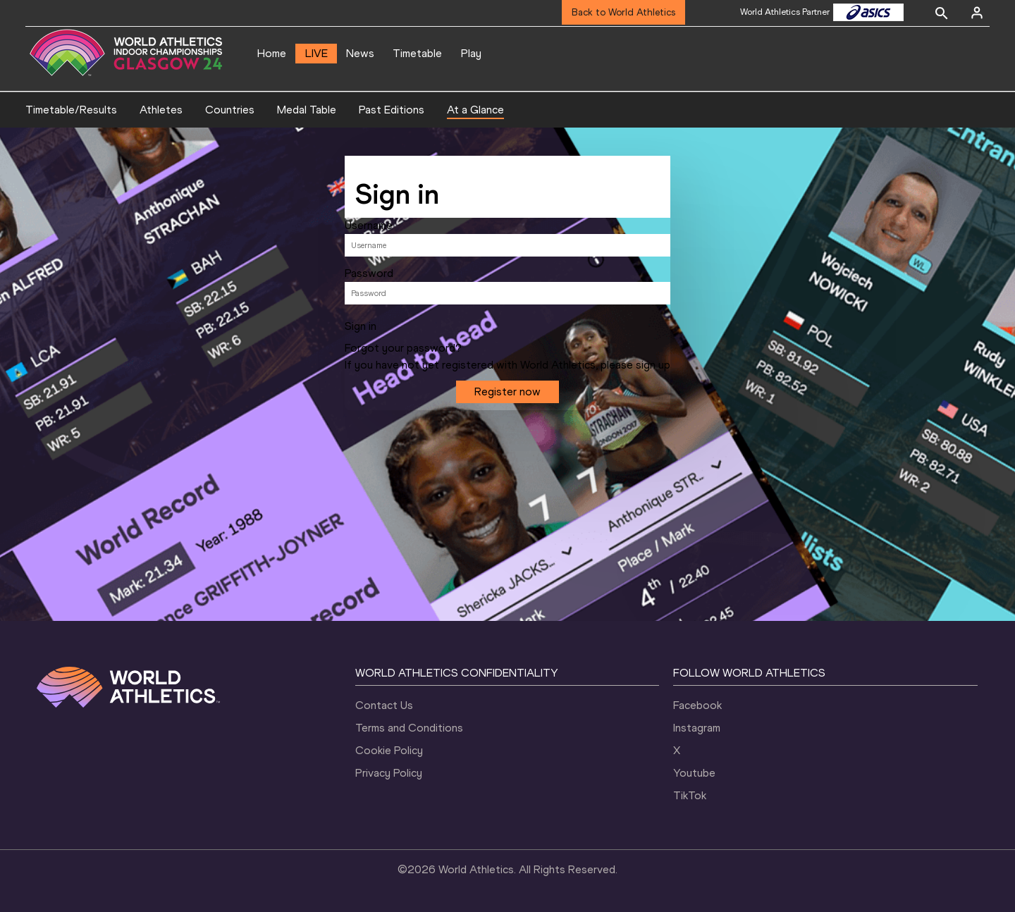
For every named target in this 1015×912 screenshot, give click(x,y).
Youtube (694, 772)
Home (271, 53)
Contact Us (384, 705)
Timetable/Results (71, 109)
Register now (507, 391)
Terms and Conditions (409, 727)
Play (471, 53)
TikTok (689, 795)
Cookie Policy (389, 750)
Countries (229, 109)
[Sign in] (977, 13)
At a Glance (475, 109)
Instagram (696, 727)
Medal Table (306, 109)
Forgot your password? (403, 348)
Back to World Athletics (623, 12)
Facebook (697, 705)
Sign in (360, 326)
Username (369, 225)
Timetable (417, 53)
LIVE (316, 53)
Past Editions (391, 109)
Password (369, 273)
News (360, 53)
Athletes (161, 109)
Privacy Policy (388, 772)
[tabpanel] (507, 287)
